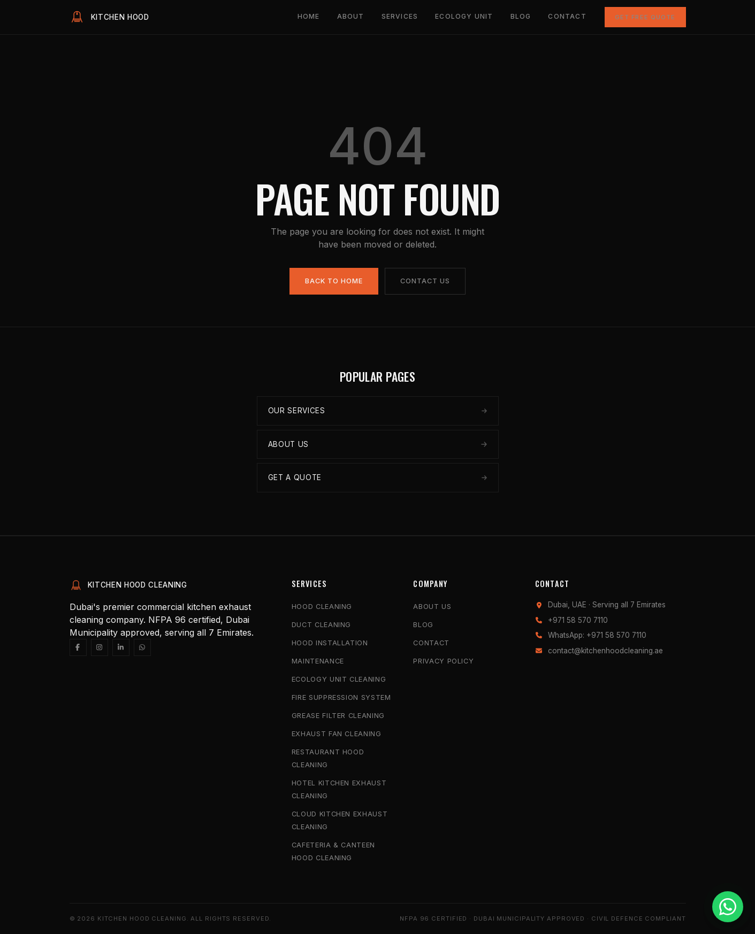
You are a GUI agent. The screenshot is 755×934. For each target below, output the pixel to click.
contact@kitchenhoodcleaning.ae (605, 650)
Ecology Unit (464, 16)
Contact (567, 16)
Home (309, 16)
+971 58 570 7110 (578, 620)
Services (400, 16)
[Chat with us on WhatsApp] (727, 906)
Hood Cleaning (322, 607)
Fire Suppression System (341, 697)
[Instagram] (99, 647)
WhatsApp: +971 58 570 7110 (597, 635)
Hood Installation (330, 643)
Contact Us (425, 281)
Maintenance (318, 661)
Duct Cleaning (321, 625)
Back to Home (334, 281)
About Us (432, 607)
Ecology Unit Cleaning (339, 679)
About (350, 16)
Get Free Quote (645, 17)
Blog (520, 16)
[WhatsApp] (142, 647)
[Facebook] (78, 647)
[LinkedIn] (120, 647)
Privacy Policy (443, 661)
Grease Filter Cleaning (338, 716)
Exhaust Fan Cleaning (337, 734)
